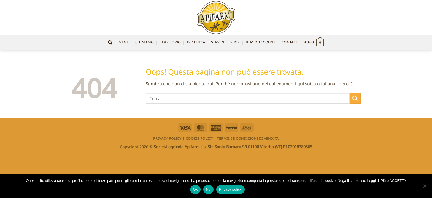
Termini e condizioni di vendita (248, 138)
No (208, 189)
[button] (314, 42)
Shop (235, 42)
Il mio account (261, 42)
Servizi (217, 42)
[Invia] (355, 98)
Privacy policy (230, 189)
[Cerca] (110, 42)
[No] (424, 187)
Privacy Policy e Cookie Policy (183, 138)
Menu (123, 42)
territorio (170, 42)
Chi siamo (144, 42)
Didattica (196, 42)
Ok (195, 189)
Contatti (290, 42)
